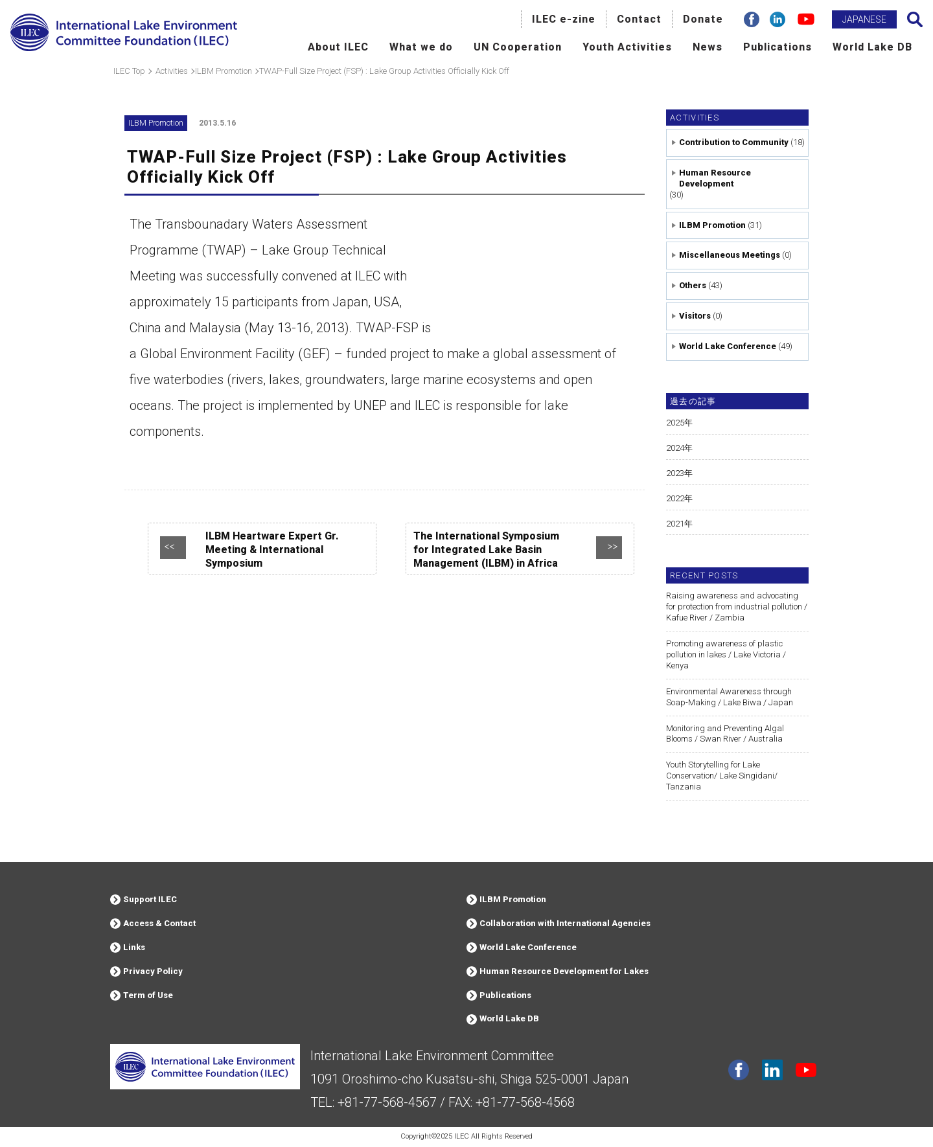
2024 (675, 448)
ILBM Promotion (712, 225)
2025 (675, 422)
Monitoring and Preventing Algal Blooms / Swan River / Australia (725, 733)
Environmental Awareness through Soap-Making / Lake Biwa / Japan (729, 697)
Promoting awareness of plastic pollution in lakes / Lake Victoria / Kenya (726, 654)
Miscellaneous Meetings (729, 255)
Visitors (695, 316)
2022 (675, 498)
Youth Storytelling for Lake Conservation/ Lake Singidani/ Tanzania (722, 775)
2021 (675, 523)
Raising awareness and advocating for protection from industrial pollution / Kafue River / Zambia (736, 606)
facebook (738, 1070)
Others (692, 285)
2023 (675, 473)
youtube (806, 1070)
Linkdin (772, 1070)
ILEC (461, 1136)
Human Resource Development (715, 178)
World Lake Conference (727, 346)
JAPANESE (864, 19)
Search (915, 19)
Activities (694, 117)
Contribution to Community (734, 142)
